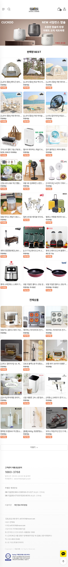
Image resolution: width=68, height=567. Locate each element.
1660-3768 (12, 472)
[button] (9, 9)
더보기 (32, 447)
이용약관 (8, 505)
